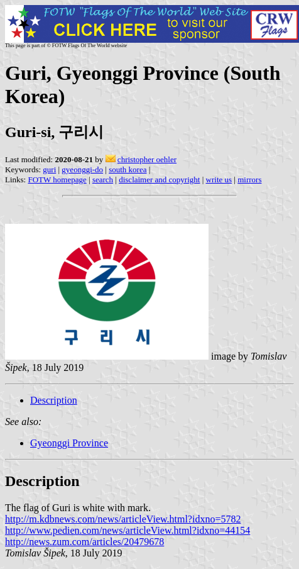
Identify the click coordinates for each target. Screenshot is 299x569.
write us (219, 179)
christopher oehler (147, 159)
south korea (127, 169)
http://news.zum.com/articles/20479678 (84, 541)
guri (49, 169)
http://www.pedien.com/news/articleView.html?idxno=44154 (127, 530)
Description (53, 400)
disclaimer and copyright (159, 179)
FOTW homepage (57, 179)
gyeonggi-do (82, 169)
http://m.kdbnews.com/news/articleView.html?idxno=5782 (123, 519)
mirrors (249, 179)
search (102, 179)
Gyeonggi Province (69, 443)
